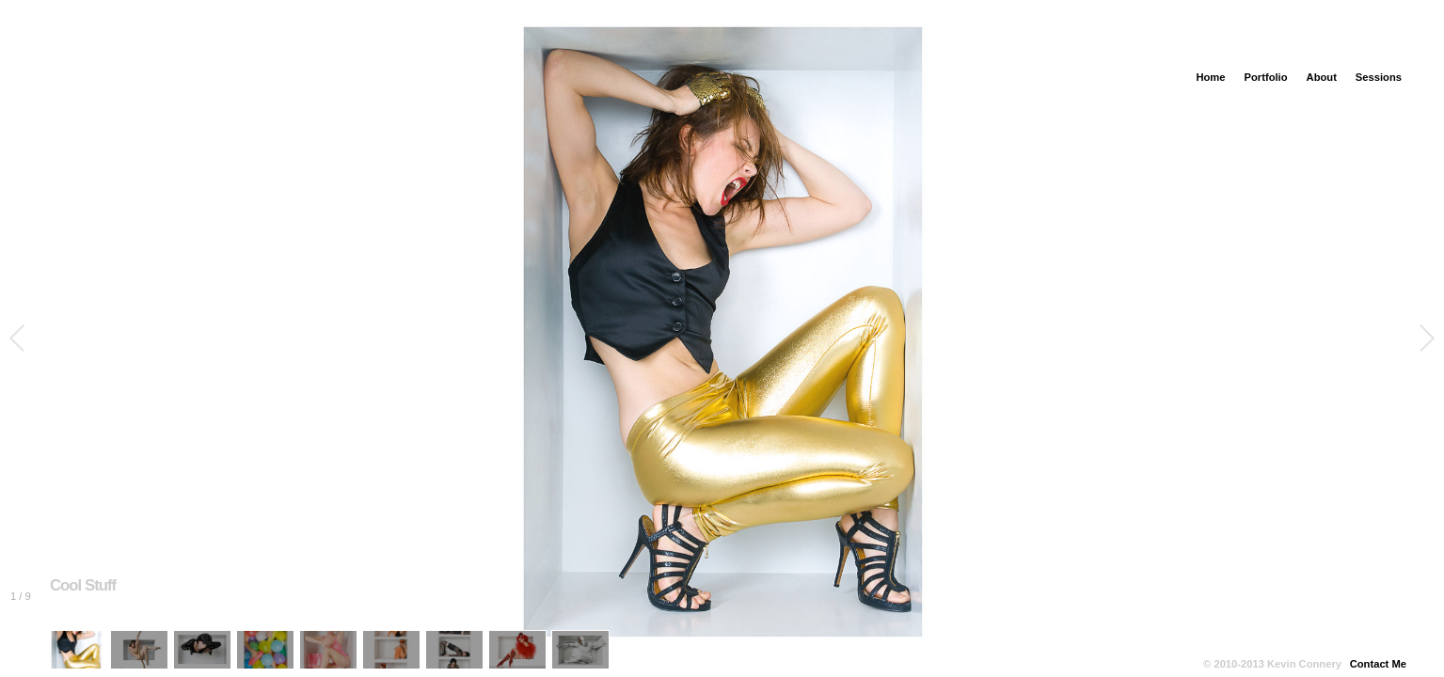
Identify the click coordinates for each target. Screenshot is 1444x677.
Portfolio (1266, 77)
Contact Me (1378, 663)
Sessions (1379, 77)
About (1322, 77)
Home (1210, 77)
